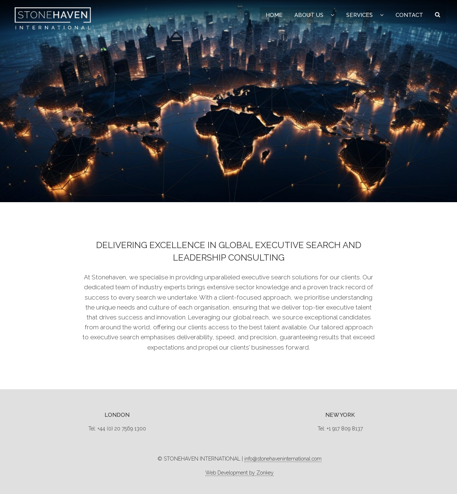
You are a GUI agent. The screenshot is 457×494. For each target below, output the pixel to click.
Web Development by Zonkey (239, 473)
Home (274, 15)
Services (359, 15)
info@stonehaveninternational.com (283, 459)
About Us (308, 15)
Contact (409, 15)
